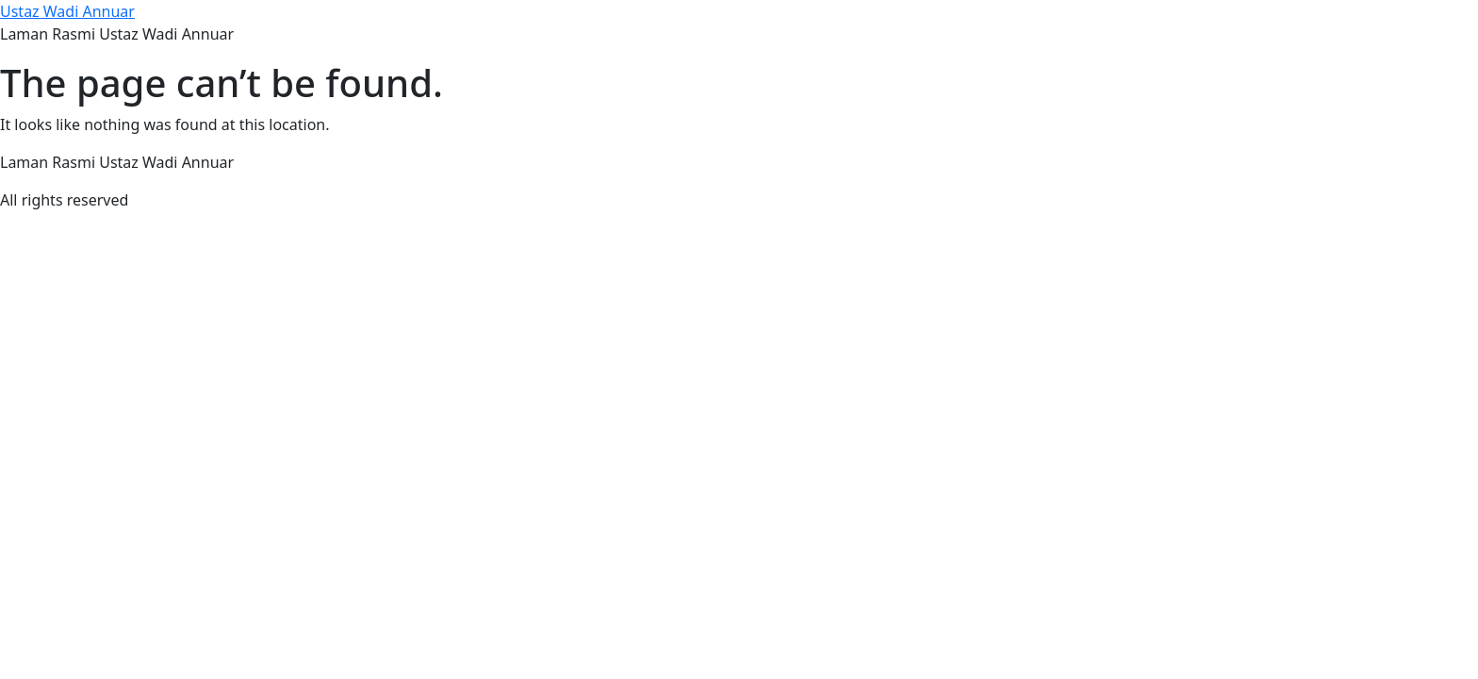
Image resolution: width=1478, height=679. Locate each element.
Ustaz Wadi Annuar (67, 11)
